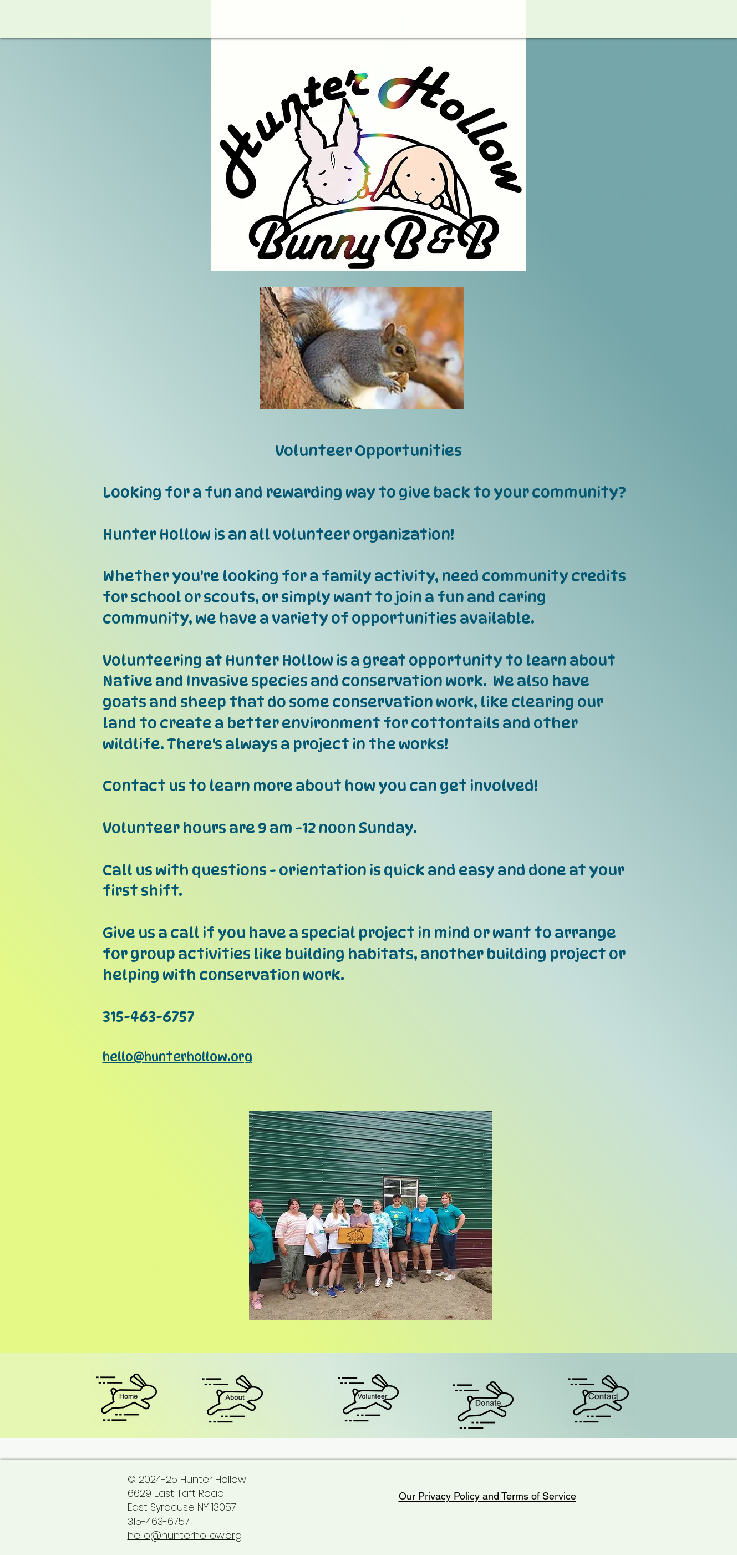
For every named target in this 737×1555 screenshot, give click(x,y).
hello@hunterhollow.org (177, 1057)
